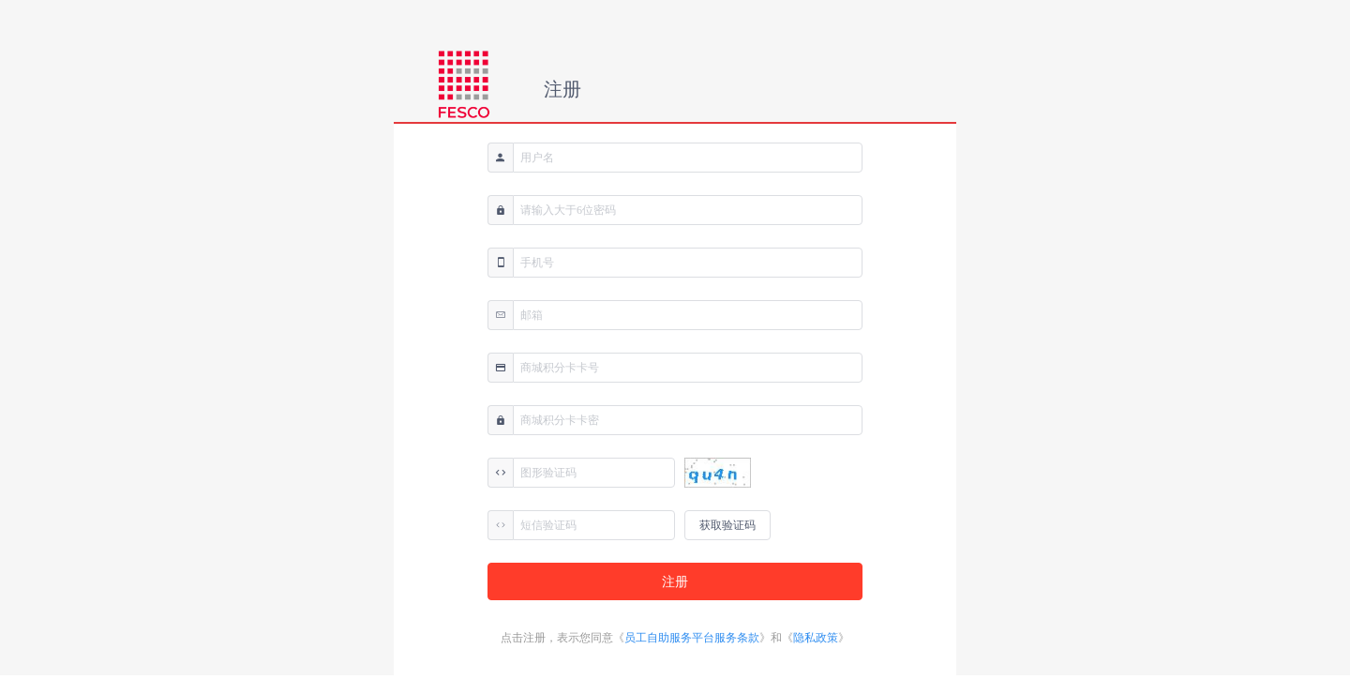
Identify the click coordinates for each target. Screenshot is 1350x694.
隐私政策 (815, 637)
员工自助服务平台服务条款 (691, 637)
